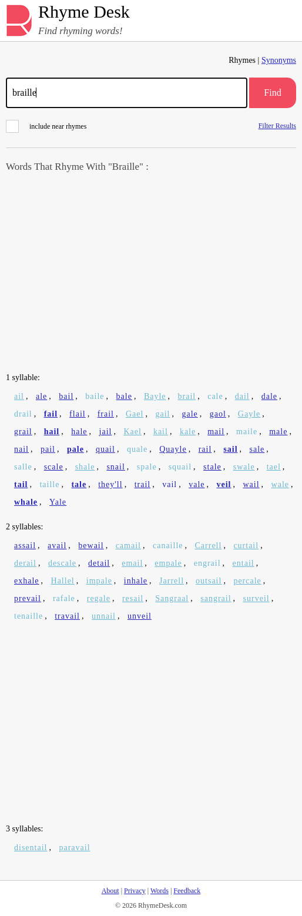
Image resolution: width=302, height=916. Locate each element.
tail (21, 484)
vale (196, 484)
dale (269, 396)
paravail (74, 847)
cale (215, 396)
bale (124, 396)
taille (49, 484)
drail (23, 414)
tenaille (28, 616)
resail (132, 598)
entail (243, 563)
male (278, 431)
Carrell (208, 545)
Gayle (249, 414)
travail (67, 616)
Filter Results (277, 125)
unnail (104, 616)
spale (147, 466)
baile (94, 396)
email (132, 563)
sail (230, 449)
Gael (134, 414)
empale (168, 563)
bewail (90, 545)
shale (85, 466)
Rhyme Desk (84, 12)
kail (160, 431)
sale (257, 449)
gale (189, 414)
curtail (246, 545)
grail (23, 431)
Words (159, 891)
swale (244, 466)
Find (272, 93)
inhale (135, 580)
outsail (209, 580)
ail (19, 396)
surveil (256, 598)
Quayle (172, 449)
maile (246, 431)
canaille (168, 545)
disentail (30, 847)
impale (99, 580)
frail (106, 414)
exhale (26, 580)
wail (251, 484)
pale (75, 449)
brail (187, 396)
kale (188, 431)
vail (169, 484)
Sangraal (172, 598)
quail (105, 449)
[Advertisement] (151, 274)
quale (137, 449)
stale (212, 466)
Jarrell (171, 580)
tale (78, 484)
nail (21, 449)
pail (48, 449)
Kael (132, 431)
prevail (27, 598)
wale (280, 484)
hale (79, 431)
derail (25, 563)
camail (128, 545)
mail (215, 431)
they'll (110, 484)
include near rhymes (46, 126)
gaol (218, 414)
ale (41, 396)
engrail (207, 563)
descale (62, 563)
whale (26, 502)
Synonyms (278, 60)
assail (25, 545)
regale (98, 598)
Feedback (186, 891)
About (110, 891)
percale (247, 580)
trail (143, 484)
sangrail (215, 598)
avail (57, 545)
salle (23, 466)
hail (52, 431)
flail (77, 414)
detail (99, 563)
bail (66, 396)
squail (180, 466)
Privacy (135, 891)
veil (224, 484)
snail (115, 466)
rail (205, 449)
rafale (64, 598)
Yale (57, 502)
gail (162, 414)
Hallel (63, 580)
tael (274, 466)
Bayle (155, 396)
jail (105, 431)
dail (242, 396)
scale (53, 466)
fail (51, 414)
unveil (139, 616)
